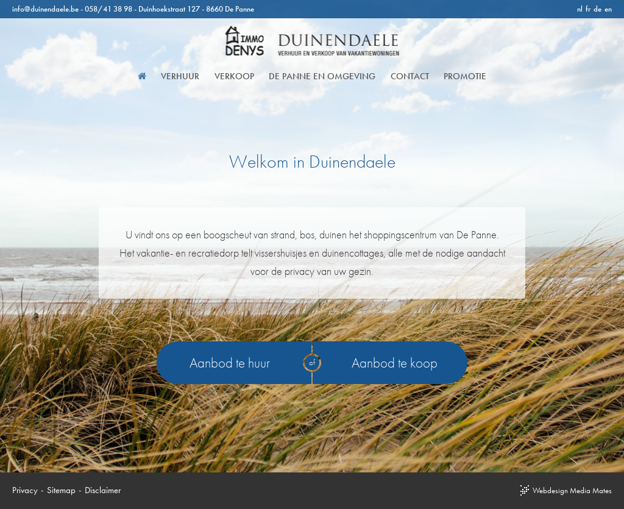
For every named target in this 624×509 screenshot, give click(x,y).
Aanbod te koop (395, 363)
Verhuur (184, 76)
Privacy (25, 490)
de (597, 9)
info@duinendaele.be (45, 9)
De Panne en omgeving (321, 76)
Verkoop (235, 76)
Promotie (458, 76)
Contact (405, 76)
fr (588, 9)
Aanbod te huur (230, 363)
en (608, 9)
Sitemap (61, 490)
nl (580, 9)
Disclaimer (103, 490)
